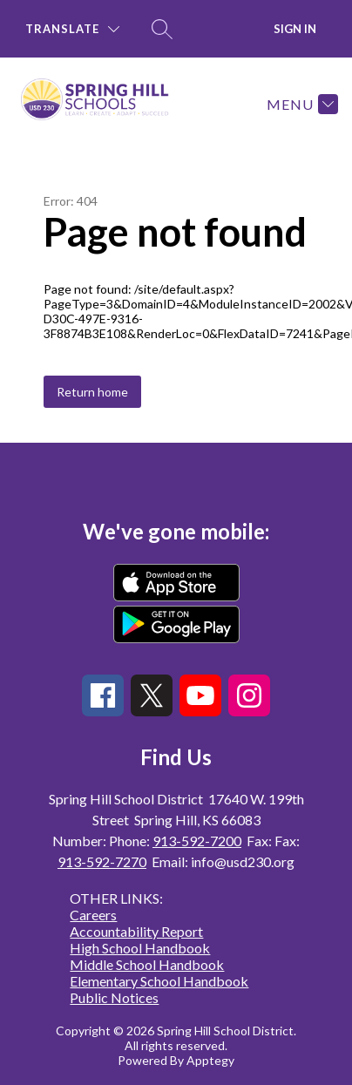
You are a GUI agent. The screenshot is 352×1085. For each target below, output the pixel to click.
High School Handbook (140, 947)
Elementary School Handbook (159, 981)
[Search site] (162, 28)
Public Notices (114, 997)
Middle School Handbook (147, 964)
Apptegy (210, 1060)
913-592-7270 (102, 861)
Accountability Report (136, 931)
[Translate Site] (72, 29)
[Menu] (300, 103)
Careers (93, 914)
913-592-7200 (196, 840)
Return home (92, 391)
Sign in (295, 29)
